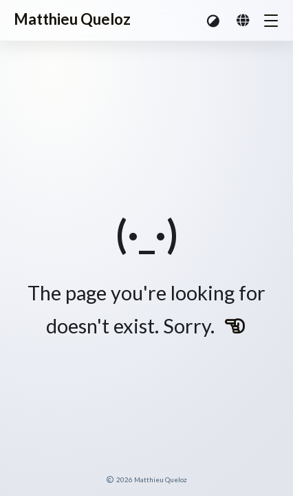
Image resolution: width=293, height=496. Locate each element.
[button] (214, 20)
